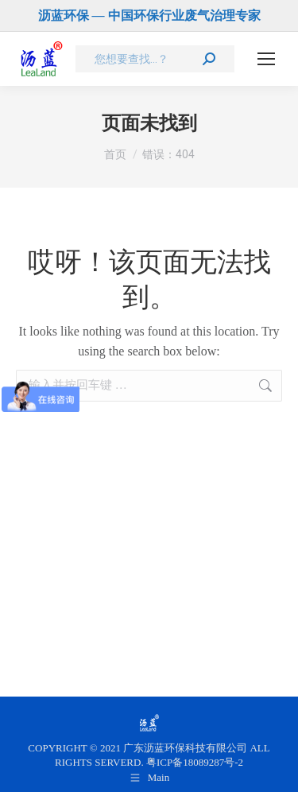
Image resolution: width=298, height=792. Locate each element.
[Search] (154, 58)
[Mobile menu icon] (266, 59)
